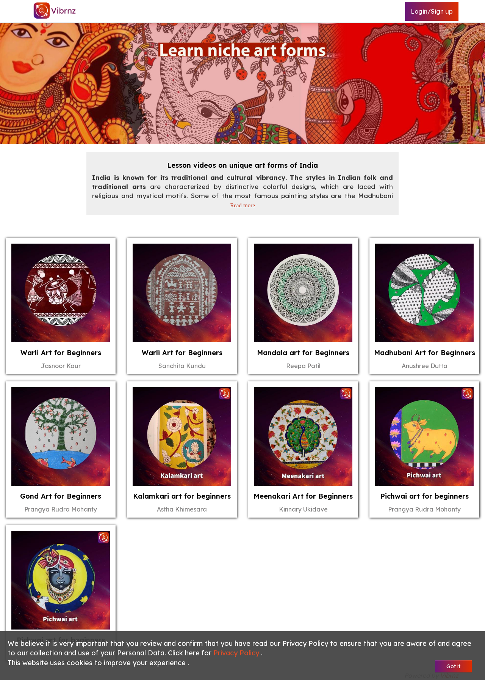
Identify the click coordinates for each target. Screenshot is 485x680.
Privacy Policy (237, 653)
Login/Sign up (432, 11)
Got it (453, 666)
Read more (242, 205)
